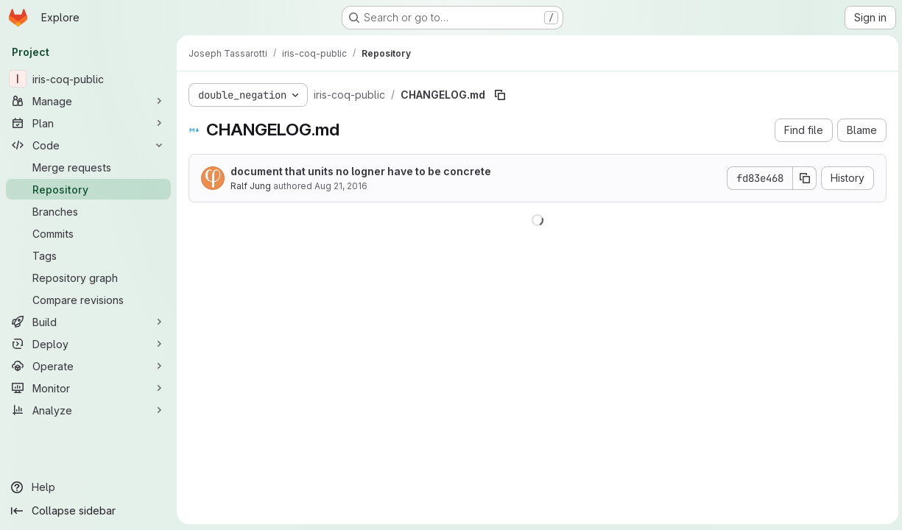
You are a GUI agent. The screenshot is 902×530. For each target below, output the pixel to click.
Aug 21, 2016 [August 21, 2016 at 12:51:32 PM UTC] (340, 185)
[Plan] (88, 123)
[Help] (88, 487)
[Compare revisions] (88, 299)
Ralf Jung (250, 185)
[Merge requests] (88, 167)
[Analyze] (88, 410)
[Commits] (88, 233)
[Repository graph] (88, 277)
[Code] (88, 145)
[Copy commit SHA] (802, 178)
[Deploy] (88, 343)
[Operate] (88, 366)
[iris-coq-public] (88, 78)
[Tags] (88, 255)
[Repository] (88, 189)
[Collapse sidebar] (88, 511)
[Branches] (88, 211)
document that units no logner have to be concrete (360, 171)
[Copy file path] (500, 95)
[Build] (88, 321)
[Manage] (88, 101)
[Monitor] (88, 388)
